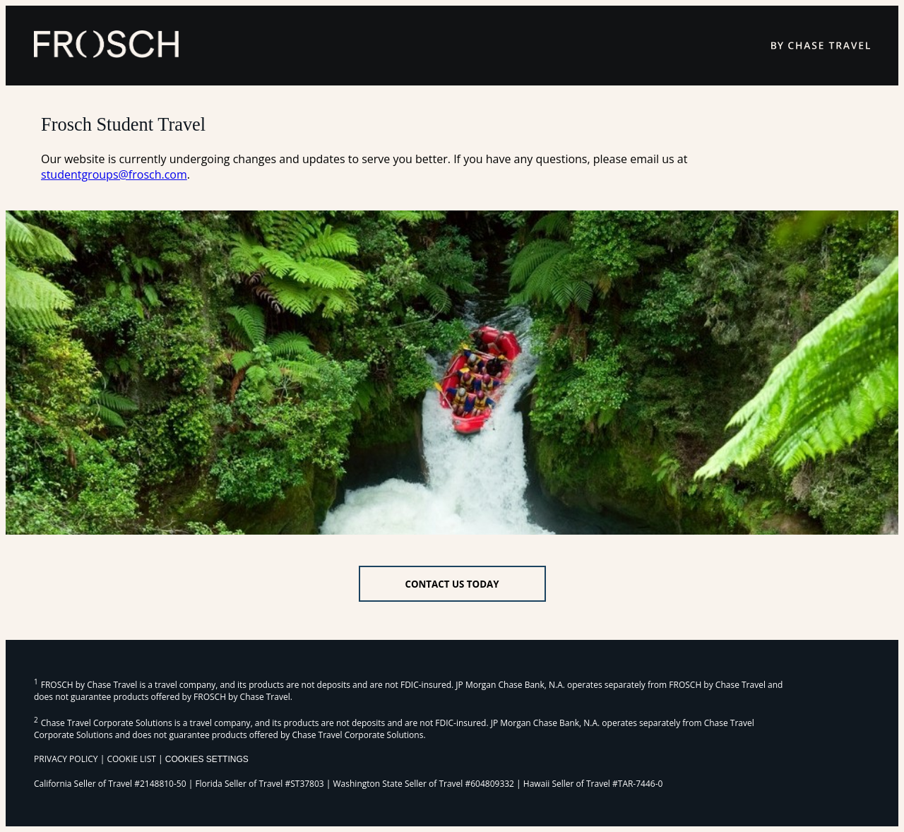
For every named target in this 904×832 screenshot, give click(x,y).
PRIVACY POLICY (66, 759)
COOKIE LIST (131, 759)
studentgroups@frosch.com (114, 174)
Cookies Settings (207, 759)
